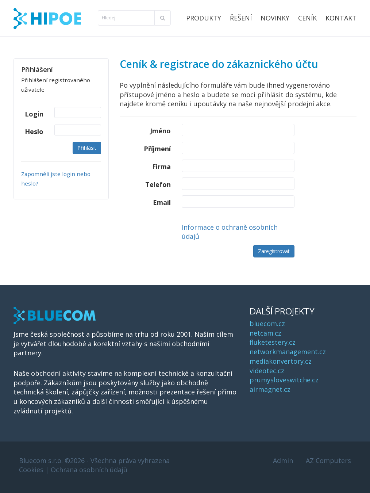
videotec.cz (267, 370)
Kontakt (340, 18)
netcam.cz (265, 333)
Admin (283, 460)
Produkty (203, 18)
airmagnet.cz (270, 389)
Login (34, 114)
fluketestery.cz (273, 342)
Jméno (160, 130)
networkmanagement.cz (288, 351)
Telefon (158, 184)
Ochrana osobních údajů (89, 469)
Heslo (34, 131)
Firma (161, 166)
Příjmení (157, 148)
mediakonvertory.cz (281, 361)
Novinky (275, 18)
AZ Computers (328, 460)
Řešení (241, 18)
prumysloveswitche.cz (284, 379)
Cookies (31, 469)
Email (162, 202)
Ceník (307, 18)
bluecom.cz (267, 323)
